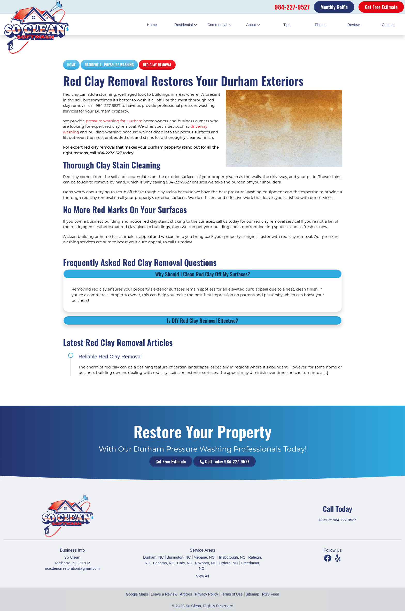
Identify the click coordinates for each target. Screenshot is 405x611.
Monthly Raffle (334, 7)
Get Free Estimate (381, 7)
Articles (186, 594)
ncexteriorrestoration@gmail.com (72, 568)
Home (71, 64)
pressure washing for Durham (114, 121)
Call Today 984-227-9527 (213, 461)
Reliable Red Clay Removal (110, 356)
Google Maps (137, 594)
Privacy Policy (206, 594)
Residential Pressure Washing (109, 64)
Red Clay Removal (157, 64)
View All (202, 576)
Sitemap (252, 594)
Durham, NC (153, 557)
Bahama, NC (163, 563)
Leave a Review (164, 594)
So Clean (193, 606)
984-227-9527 (292, 6)
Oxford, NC (228, 563)
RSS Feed (270, 594)
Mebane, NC (204, 557)
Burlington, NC (179, 557)
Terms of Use (232, 594)
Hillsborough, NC (231, 557)
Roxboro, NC (205, 563)
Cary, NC (184, 563)
